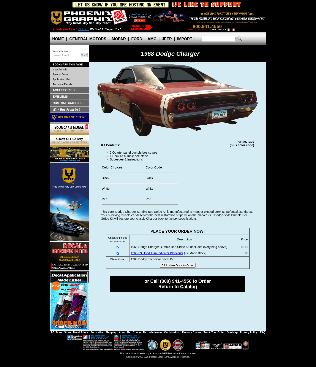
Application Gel (61, 79)
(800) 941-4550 (175, 281)
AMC (151, 39)
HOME (58, 39)
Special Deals (60, 74)
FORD (136, 39)
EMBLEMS (60, 96)
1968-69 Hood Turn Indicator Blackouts (157, 253)
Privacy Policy (249, 332)
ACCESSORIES (64, 90)
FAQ (262, 332)
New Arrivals (60, 69)
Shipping (110, 332)
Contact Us (139, 332)
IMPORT (184, 39)
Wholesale (155, 332)
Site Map (232, 332)
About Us (124, 332)
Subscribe (96, 332)
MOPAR (118, 39)
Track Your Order (214, 332)
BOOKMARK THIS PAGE (68, 64)
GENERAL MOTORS (87, 39)
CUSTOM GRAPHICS (67, 103)
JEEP (167, 39)
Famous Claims (191, 332)
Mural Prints (80, 332)
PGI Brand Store (61, 332)
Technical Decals (62, 84)
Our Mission (171, 332)
